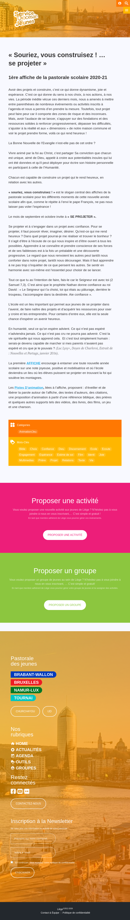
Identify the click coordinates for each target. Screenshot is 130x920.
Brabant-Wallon (33, 674)
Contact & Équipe (50, 912)
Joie (101, 454)
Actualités (28, 749)
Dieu (61, 449)
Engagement (27, 454)
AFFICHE (33, 363)
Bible (22, 449)
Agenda (24, 755)
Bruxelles (26, 682)
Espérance (45, 454)
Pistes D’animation (29, 387)
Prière (42, 460)
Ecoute (106, 449)
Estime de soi (65, 454)
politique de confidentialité (62, 862)
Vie (91, 460)
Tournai (23, 698)
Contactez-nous (28, 803)
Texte (81, 460)
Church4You (25, 711)
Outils (23, 762)
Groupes (26, 768)
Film (80, 454)
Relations (68, 460)
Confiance (48, 449)
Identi (91, 454)
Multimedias (26, 460)
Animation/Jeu (27, 431)
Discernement (77, 449)
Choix (33, 449)
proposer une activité (65, 535)
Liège (65, 909)
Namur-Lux (26, 690)
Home (22, 743)
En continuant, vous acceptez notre (42, 862)
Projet (54, 460)
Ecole (93, 449)
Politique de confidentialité (76, 912)
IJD (50, 711)
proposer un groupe (65, 605)
